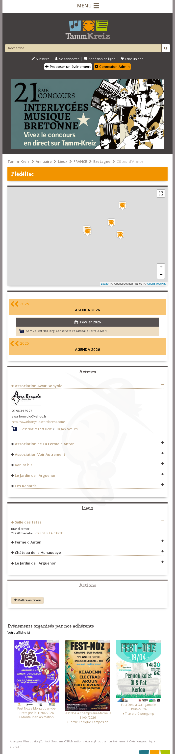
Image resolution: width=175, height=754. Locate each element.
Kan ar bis (23, 464)
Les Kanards (26, 485)
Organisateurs (67, 429)
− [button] (161, 275)
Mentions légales (82, 741)
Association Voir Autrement (40, 454)
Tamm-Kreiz (18, 161)
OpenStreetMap (156, 283)
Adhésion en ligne (99, 59)
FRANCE (80, 161)
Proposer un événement (111, 741)
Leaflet (105, 283)
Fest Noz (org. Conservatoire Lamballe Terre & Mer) (71, 331)
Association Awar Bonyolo (39, 385)
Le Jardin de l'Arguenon (35, 475)
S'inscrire (40, 59)
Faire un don (132, 59)
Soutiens (57, 741)
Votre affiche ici (18, 632)
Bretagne (101, 161)
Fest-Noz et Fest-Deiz (36, 429)
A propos (16, 741)
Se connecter (67, 59)
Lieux (62, 161)
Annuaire (44, 161)
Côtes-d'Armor (130, 161)
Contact (45, 741)
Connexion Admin (112, 66)
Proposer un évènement (68, 66)
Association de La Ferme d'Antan (45, 443)
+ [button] (161, 267)
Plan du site (31, 741)
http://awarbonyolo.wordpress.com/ (38, 422)
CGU (67, 741)
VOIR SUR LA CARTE (49, 533)
